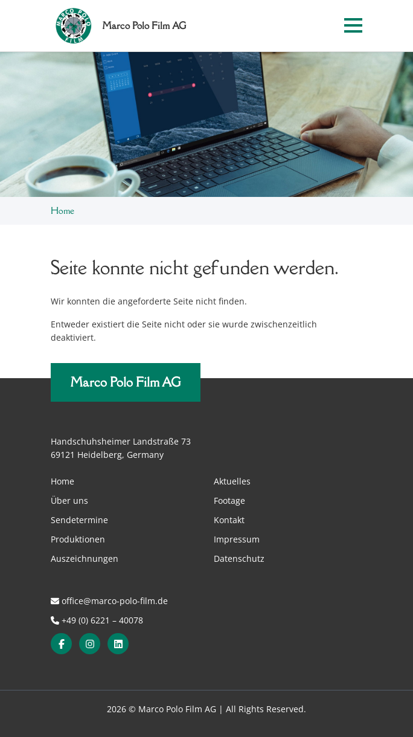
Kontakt (229, 520)
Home (62, 210)
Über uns (69, 500)
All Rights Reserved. (266, 709)
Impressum (237, 539)
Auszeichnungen (84, 558)
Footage (229, 500)
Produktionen (78, 539)
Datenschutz (239, 558)
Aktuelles (232, 481)
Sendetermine (79, 520)
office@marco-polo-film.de (109, 601)
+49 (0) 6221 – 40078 (97, 620)
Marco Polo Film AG (125, 382)
